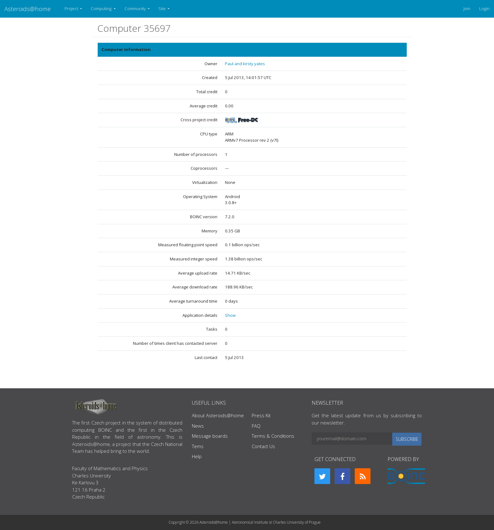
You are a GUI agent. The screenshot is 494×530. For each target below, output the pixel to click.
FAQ (256, 426)
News (198, 426)
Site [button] (162, 8)
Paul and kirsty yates (245, 63)
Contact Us (263, 446)
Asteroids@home (27, 9)
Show (230, 315)
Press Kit (261, 415)
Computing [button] (101, 8)
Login (484, 8)
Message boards (210, 436)
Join (466, 8)
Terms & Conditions (273, 436)
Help (197, 456)
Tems (198, 446)
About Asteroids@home (218, 415)
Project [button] (72, 8)
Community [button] (135, 8)
